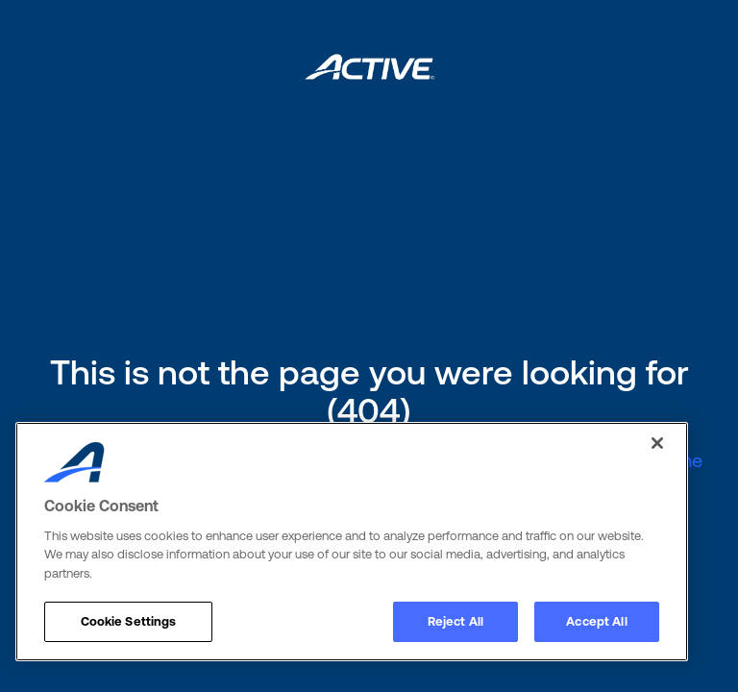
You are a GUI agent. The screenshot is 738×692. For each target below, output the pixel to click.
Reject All (455, 621)
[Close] (657, 443)
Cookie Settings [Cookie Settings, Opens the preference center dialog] (129, 621)
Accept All (596, 621)
